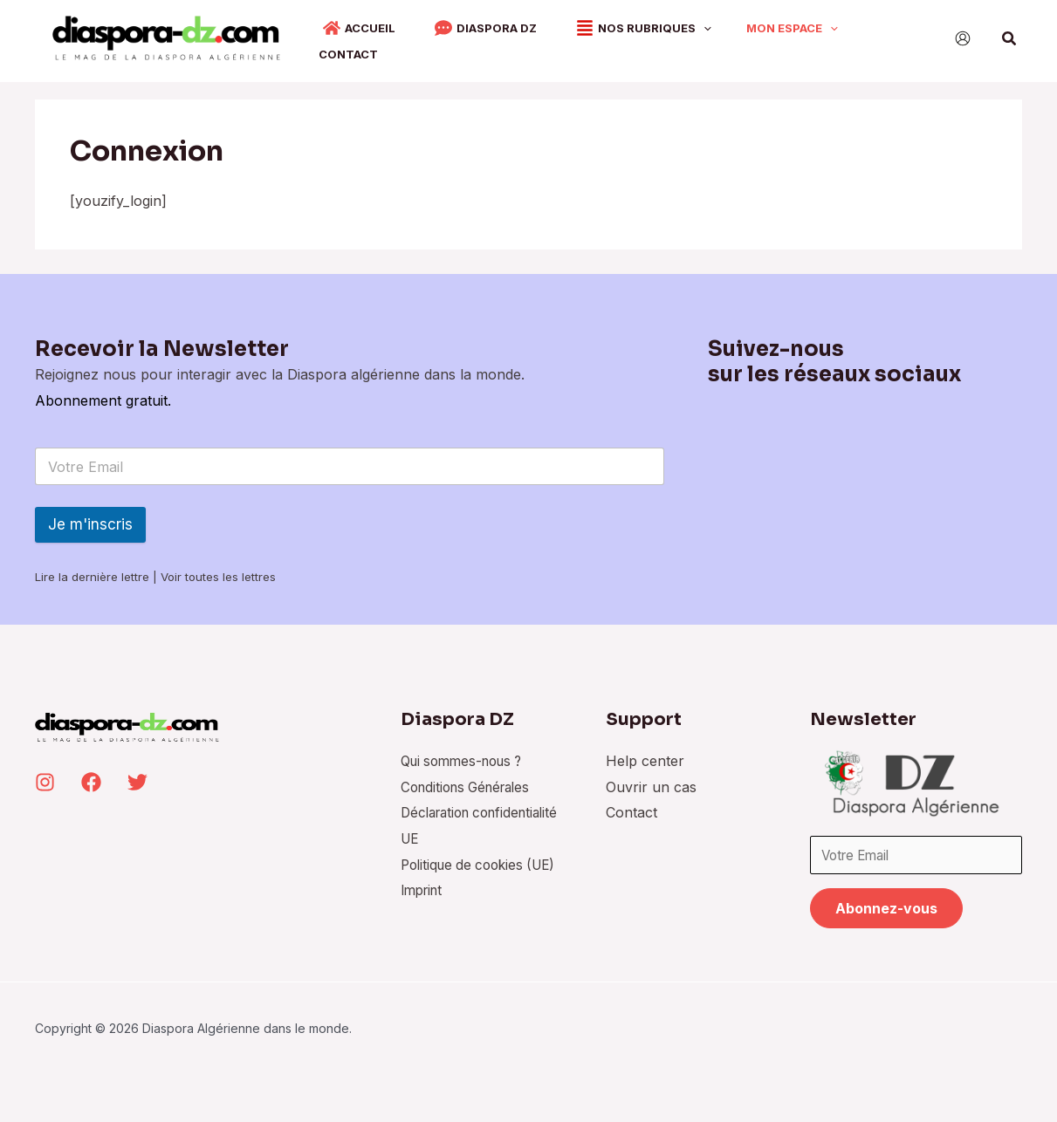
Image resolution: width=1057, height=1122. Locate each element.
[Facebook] (91, 775)
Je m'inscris (90, 517)
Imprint (417, 909)
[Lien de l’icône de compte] (963, 38)
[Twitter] (137, 775)
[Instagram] (45, 775)
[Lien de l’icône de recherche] (1010, 39)
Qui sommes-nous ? (460, 754)
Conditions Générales (464, 780)
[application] (673, 37)
